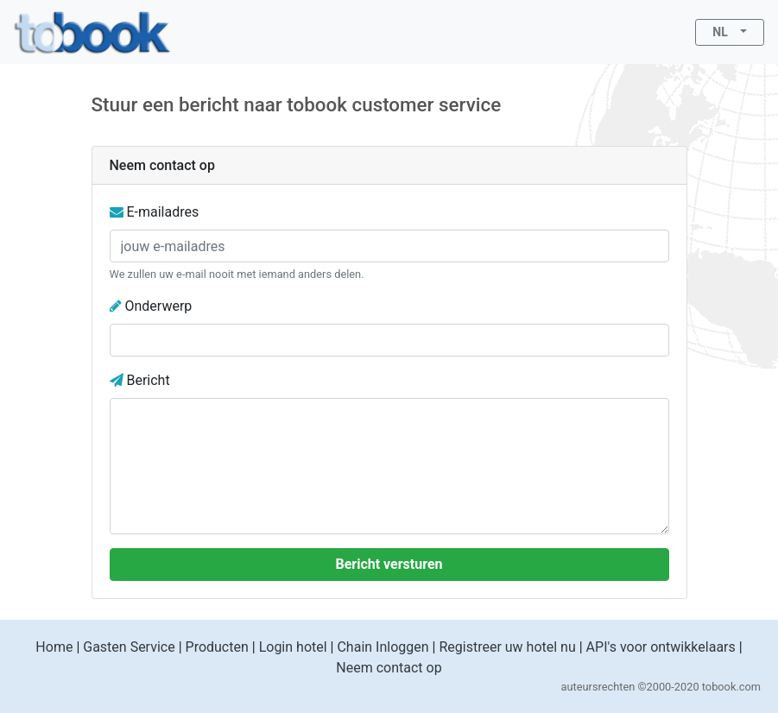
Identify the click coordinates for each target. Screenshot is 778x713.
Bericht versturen (388, 564)
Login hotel (293, 647)
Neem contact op (388, 667)
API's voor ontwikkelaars (661, 647)
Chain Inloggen (382, 647)
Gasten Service (128, 647)
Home (54, 647)
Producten (217, 647)
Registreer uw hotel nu (507, 647)
